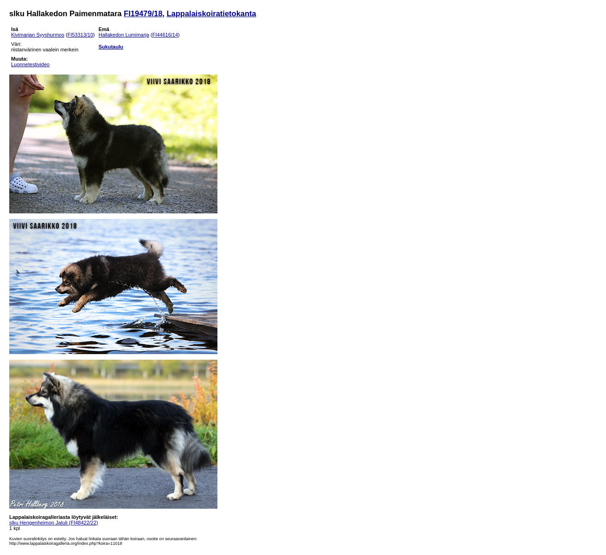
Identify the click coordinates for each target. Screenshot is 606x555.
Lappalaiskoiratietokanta (211, 13)
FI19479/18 (143, 13)
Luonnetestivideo (30, 64)
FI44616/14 (165, 34)
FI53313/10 (80, 34)
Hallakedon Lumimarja (124, 34)
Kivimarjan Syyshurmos (37, 34)
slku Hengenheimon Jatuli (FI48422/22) (53, 522)
